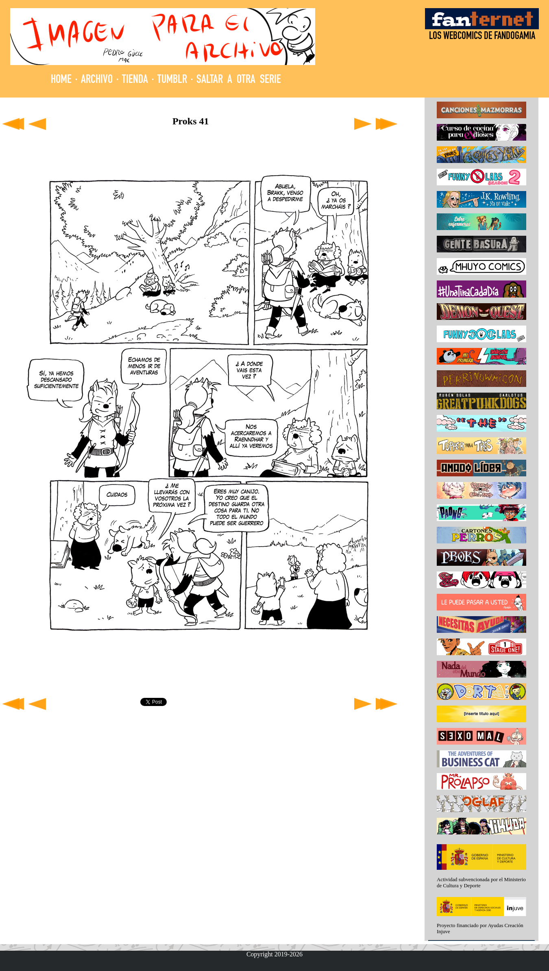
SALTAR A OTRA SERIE (238, 80)
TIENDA (135, 80)
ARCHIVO (97, 80)
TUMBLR (172, 80)
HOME (61, 80)
